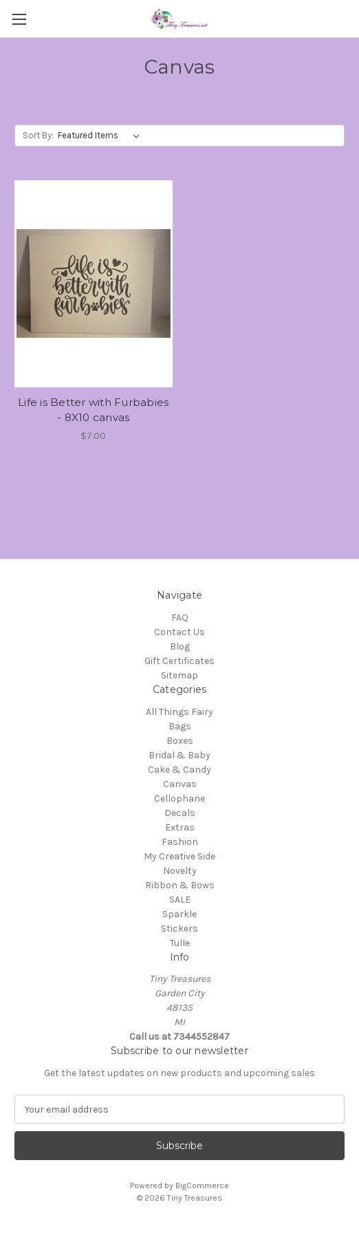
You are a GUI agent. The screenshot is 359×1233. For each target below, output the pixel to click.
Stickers (179, 928)
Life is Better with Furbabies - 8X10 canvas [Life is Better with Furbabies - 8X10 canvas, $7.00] (93, 410)
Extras (180, 827)
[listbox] (101, 135)
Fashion (180, 842)
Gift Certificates (179, 661)
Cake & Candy (179, 769)
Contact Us (179, 632)
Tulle (180, 943)
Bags (179, 726)
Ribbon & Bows (180, 885)
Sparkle (179, 914)
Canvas (180, 784)
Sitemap (179, 675)
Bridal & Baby (179, 755)
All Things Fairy (179, 712)
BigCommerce (202, 1185)
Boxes (179, 741)
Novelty (180, 871)
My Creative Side (179, 856)
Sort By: (38, 135)
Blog (180, 646)
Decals (179, 813)
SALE (180, 899)
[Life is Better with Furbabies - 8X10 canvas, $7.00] (94, 283)
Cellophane (179, 798)
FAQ (179, 617)
